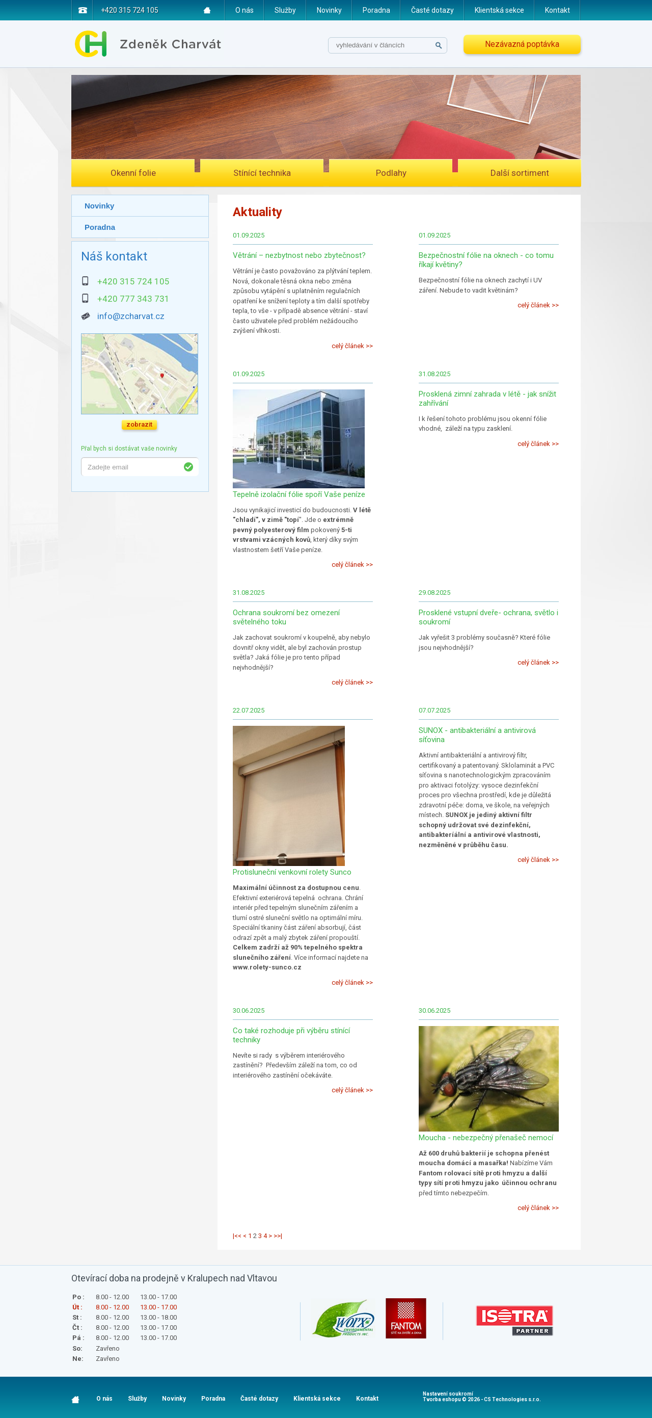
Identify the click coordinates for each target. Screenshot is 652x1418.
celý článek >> (352, 346)
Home (207, 10)
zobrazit (139, 424)
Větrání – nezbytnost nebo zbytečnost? (299, 255)
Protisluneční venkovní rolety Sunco (292, 872)
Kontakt (557, 10)
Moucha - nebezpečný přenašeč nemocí (486, 1137)
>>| (278, 1236)
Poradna (376, 10)
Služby (285, 10)
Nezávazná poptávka (522, 44)
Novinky (329, 10)
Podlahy (391, 173)
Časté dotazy (432, 10)
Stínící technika (262, 173)
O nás (244, 10)
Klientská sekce (499, 10)
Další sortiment (520, 173)
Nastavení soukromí (448, 1394)
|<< (237, 1236)
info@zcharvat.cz (131, 316)
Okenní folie (133, 173)
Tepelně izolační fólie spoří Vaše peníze (299, 494)
